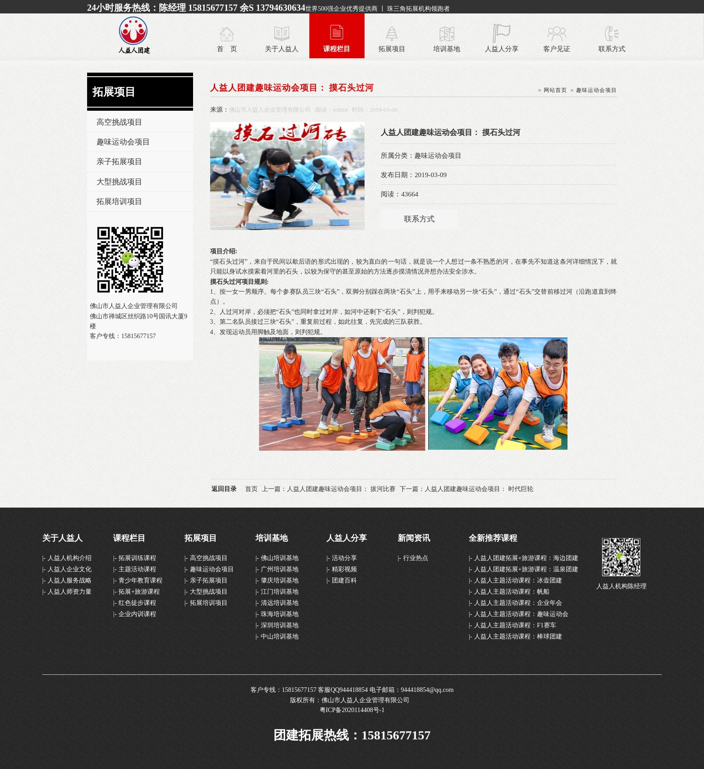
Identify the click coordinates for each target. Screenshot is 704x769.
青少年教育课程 (141, 580)
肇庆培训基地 (280, 580)
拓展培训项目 (119, 201)
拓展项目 (391, 48)
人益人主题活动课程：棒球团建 (518, 636)
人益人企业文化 (70, 569)
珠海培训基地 (280, 614)
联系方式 (611, 48)
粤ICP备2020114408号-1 (352, 710)
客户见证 (556, 48)
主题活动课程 (137, 569)
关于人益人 (282, 48)
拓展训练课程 (137, 558)
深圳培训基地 (280, 625)
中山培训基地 (280, 636)
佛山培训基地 (280, 558)
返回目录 (224, 489)
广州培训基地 (280, 569)
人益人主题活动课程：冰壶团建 (518, 580)
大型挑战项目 (119, 182)
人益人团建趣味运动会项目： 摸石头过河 (292, 87)
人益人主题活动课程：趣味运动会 (521, 614)
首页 (251, 489)
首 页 (227, 48)
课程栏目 (336, 48)
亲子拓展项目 (119, 161)
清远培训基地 (280, 603)
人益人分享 (502, 48)
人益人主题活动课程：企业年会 (518, 603)
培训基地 (446, 48)
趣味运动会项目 (123, 142)
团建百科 (344, 580)
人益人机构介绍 (70, 558)
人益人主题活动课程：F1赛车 (515, 625)
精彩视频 (344, 569)
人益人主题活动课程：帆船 (512, 591)
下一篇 (466, 489)
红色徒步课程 (137, 603)
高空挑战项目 (119, 122)
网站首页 (555, 90)
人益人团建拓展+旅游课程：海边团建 (526, 558)
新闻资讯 (414, 538)
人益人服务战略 (70, 580)
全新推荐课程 (493, 538)
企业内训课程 (137, 614)
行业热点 (415, 558)
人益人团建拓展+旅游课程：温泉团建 (526, 569)
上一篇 (329, 489)
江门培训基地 (280, 591)
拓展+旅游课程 (139, 591)
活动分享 (344, 558)
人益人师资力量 (70, 591)
